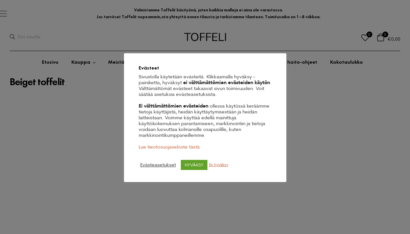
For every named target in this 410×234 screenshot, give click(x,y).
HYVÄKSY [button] (194, 164)
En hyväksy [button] (218, 164)
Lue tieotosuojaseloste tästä (169, 147)
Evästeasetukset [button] (158, 165)
